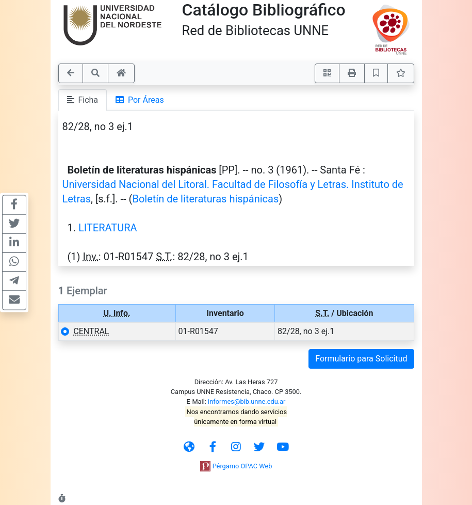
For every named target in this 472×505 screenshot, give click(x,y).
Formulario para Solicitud (361, 359)
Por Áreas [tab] (140, 100)
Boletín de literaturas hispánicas (205, 199)
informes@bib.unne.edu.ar (246, 401)
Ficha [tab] (83, 100)
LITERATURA (107, 228)
